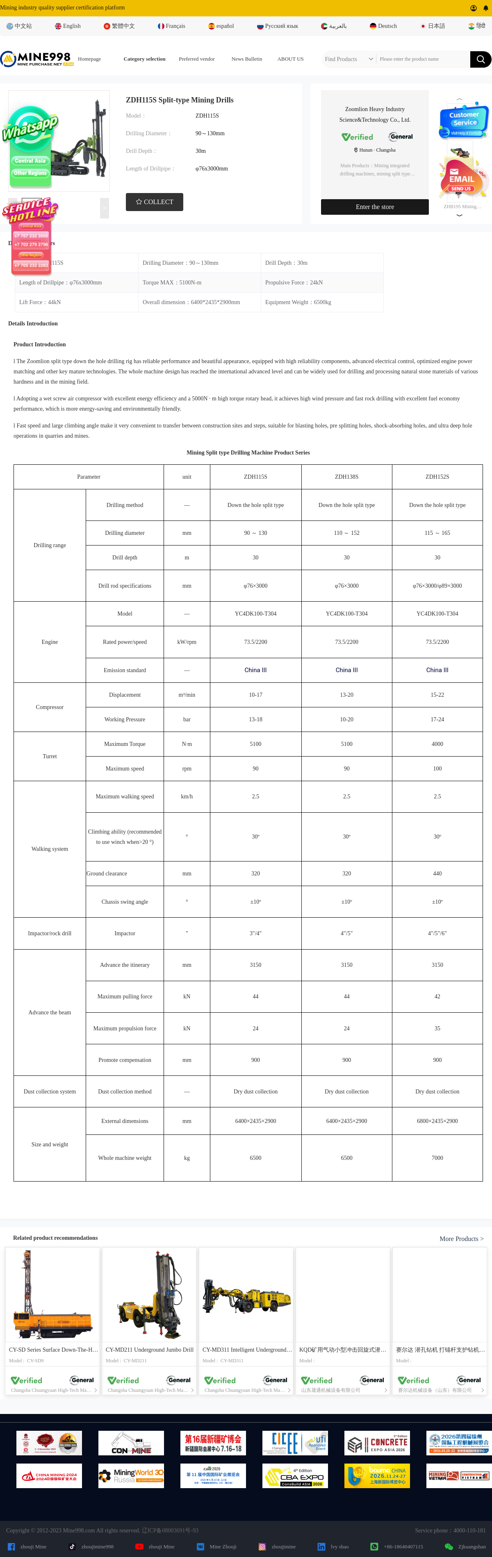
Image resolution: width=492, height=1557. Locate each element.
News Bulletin (247, 59)
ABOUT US (290, 59)
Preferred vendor (197, 59)
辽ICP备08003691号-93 (170, 1530)
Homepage (89, 59)
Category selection (145, 59)
